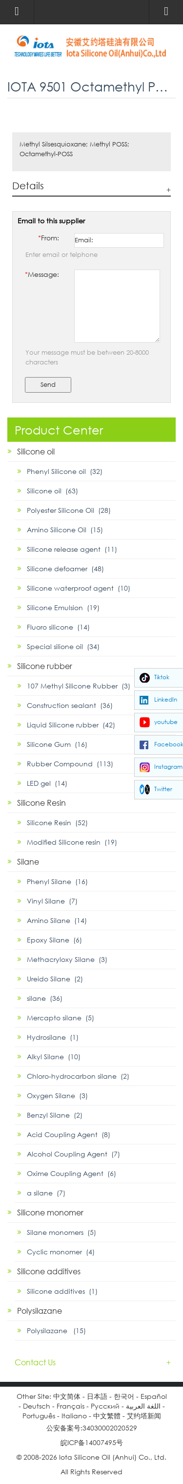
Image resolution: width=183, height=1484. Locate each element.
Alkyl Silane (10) (54, 1056)
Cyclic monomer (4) (61, 1251)
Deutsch (36, 1406)
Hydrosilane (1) (53, 1037)
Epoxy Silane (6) (54, 939)
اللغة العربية (143, 1406)
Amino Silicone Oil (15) (65, 529)
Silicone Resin (41, 802)
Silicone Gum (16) (57, 744)
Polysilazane (39, 1310)
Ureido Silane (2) (55, 978)
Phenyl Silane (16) (57, 881)
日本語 (97, 1396)
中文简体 (67, 1396)
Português (38, 1415)
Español (154, 1396)
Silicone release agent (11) (72, 549)
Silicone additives (49, 1271)
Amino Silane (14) (57, 920)
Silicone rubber (44, 666)
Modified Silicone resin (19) (72, 842)
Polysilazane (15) (56, 1330)
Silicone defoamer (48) (65, 568)
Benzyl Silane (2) (54, 1115)
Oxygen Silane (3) (57, 1095)
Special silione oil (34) (63, 646)
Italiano (74, 1415)
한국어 (124, 1396)
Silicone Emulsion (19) (63, 607)
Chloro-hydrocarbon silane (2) (78, 1076)
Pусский (105, 1406)
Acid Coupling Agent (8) (68, 1134)
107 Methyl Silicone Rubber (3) (78, 685)
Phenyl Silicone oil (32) (64, 471)
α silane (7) (46, 1192)
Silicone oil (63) (52, 490)
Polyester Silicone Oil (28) (69, 510)
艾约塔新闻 (144, 1415)
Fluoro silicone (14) (58, 627)
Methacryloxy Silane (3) (67, 959)
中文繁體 (107, 1415)
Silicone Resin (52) (57, 822)
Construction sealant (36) (70, 705)
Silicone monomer (50, 1212)
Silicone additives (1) (62, 1291)
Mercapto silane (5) (60, 1017)
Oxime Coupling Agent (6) (71, 1173)
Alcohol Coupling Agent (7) (73, 1153)
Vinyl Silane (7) (52, 900)
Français (70, 1406)
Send (48, 384)
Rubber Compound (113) (70, 763)
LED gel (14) (47, 783)
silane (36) (44, 998)
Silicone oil (36, 451)
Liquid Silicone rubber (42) (71, 724)
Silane (28, 861)
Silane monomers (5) (61, 1232)
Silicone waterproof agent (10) (78, 588)
